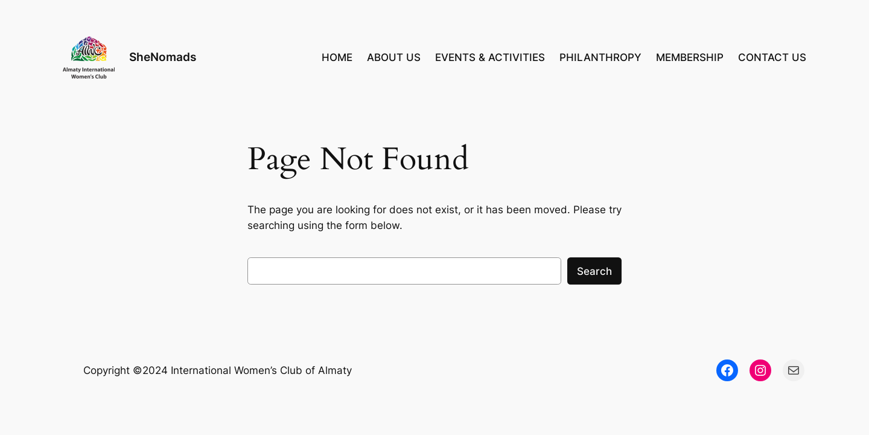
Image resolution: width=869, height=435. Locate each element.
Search (594, 271)
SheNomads (162, 57)
